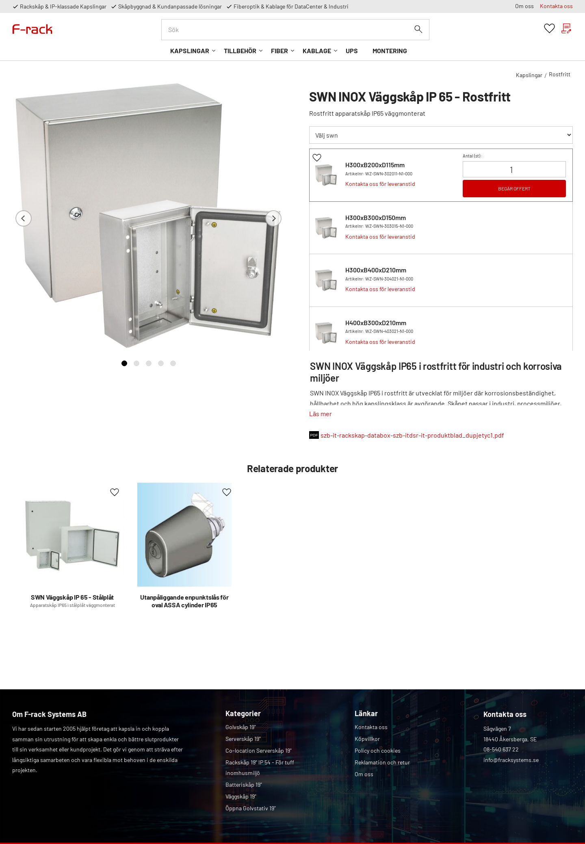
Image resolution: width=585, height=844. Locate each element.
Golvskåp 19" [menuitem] (240, 726)
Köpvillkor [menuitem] (367, 738)
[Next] (273, 218)
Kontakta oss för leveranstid (380, 183)
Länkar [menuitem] (366, 713)
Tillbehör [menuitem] (240, 50)
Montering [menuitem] (390, 50)
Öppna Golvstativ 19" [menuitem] (250, 808)
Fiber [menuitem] (279, 50)
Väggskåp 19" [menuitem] (240, 796)
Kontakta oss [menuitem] (556, 5)
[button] (549, 28)
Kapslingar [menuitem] (189, 50)
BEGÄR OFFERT (514, 188)
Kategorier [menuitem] (243, 713)
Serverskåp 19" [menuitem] (243, 738)
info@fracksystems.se (511, 759)
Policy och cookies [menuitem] (378, 750)
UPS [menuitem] (352, 50)
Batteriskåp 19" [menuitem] (243, 784)
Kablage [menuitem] (317, 50)
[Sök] (418, 29)
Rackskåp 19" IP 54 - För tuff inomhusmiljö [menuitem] (259, 767)
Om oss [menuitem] (524, 5)
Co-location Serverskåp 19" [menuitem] (258, 750)
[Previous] (23, 218)
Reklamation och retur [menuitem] (382, 762)
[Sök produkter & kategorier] (295, 29)
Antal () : (473, 155)
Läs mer (320, 413)
